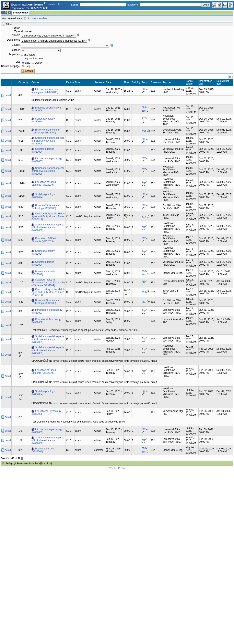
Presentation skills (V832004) (43, 273)
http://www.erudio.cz (38, 18)
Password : (133, 4)
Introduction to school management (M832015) (45, 91)
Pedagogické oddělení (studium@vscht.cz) (28, 463)
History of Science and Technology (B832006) (46, 131)
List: (18, 61)
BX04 (145, 89)
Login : (75, 4)
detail (8, 95)
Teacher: (15, 50)
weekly (39, 62)
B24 (144, 216)
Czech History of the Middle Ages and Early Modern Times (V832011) (48, 216)
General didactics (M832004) (43, 150)
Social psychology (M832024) (43, 120)
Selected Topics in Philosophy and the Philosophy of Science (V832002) (48, 282)
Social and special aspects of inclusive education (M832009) (48, 140)
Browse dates (20, 12)
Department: (13, 39)
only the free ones (33, 58)
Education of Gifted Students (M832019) (44, 183)
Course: (16, 44)
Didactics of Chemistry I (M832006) (46, 109)
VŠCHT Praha (117, 468)
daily (27, 62)
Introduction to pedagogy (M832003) (47, 160)
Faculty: (16, 34)
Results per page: (10, 66)
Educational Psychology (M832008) (46, 321)
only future (29, 54)
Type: (17, 31)
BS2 (144, 131)
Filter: (9, 24)
